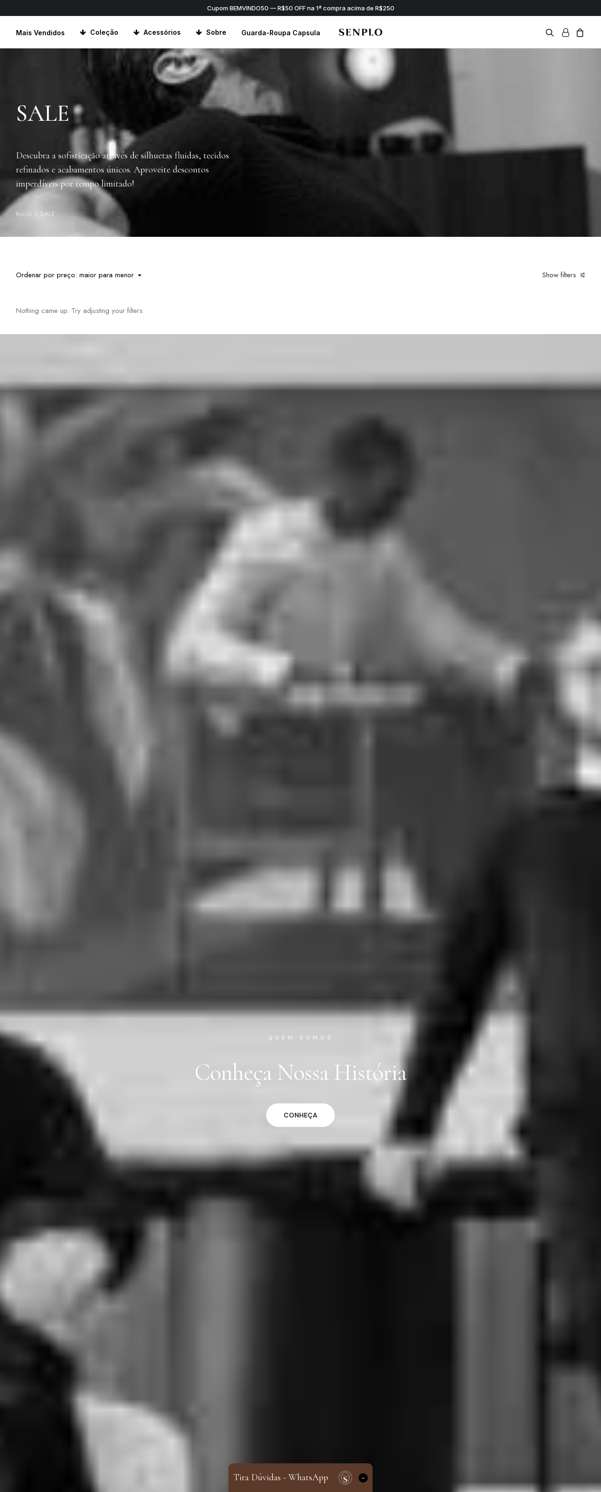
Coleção (104, 32)
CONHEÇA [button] (300, 538)
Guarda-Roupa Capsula (280, 33)
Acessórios (162, 32)
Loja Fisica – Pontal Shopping (437, 1452)
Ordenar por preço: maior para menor (75, 275)
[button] (551, 32)
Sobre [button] (216, 32)
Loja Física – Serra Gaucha (432, 1440)
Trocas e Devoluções (262, 1452)
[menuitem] (43, 32)
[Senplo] (360, 32)
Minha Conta (248, 1427)
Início (24, 214)
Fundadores (409, 1427)
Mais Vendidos (40, 33)
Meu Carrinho (249, 1440)
